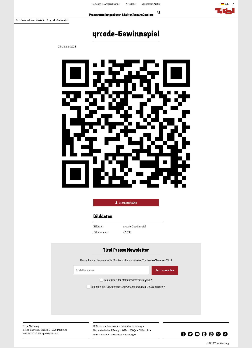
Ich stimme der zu (128, 281)
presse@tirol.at (50, 335)
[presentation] (126, 300)
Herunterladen (126, 203)
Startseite (40, 20)
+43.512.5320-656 (32, 335)
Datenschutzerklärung (134, 281)
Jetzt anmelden (165, 271)
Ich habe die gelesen (128, 287)
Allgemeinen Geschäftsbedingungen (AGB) (130, 287)
